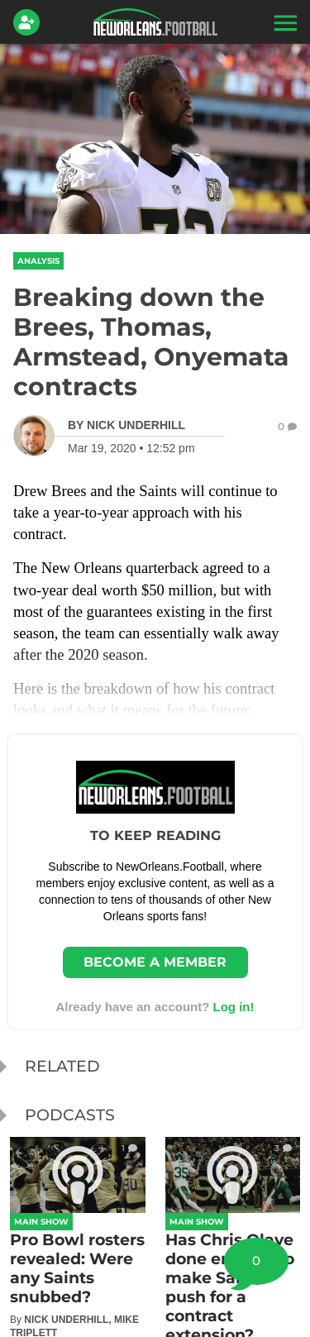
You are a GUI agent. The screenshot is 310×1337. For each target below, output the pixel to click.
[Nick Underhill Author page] (126, 425)
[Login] (29, 22)
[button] (283, 22)
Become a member (155, 962)
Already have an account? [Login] (154, 1007)
